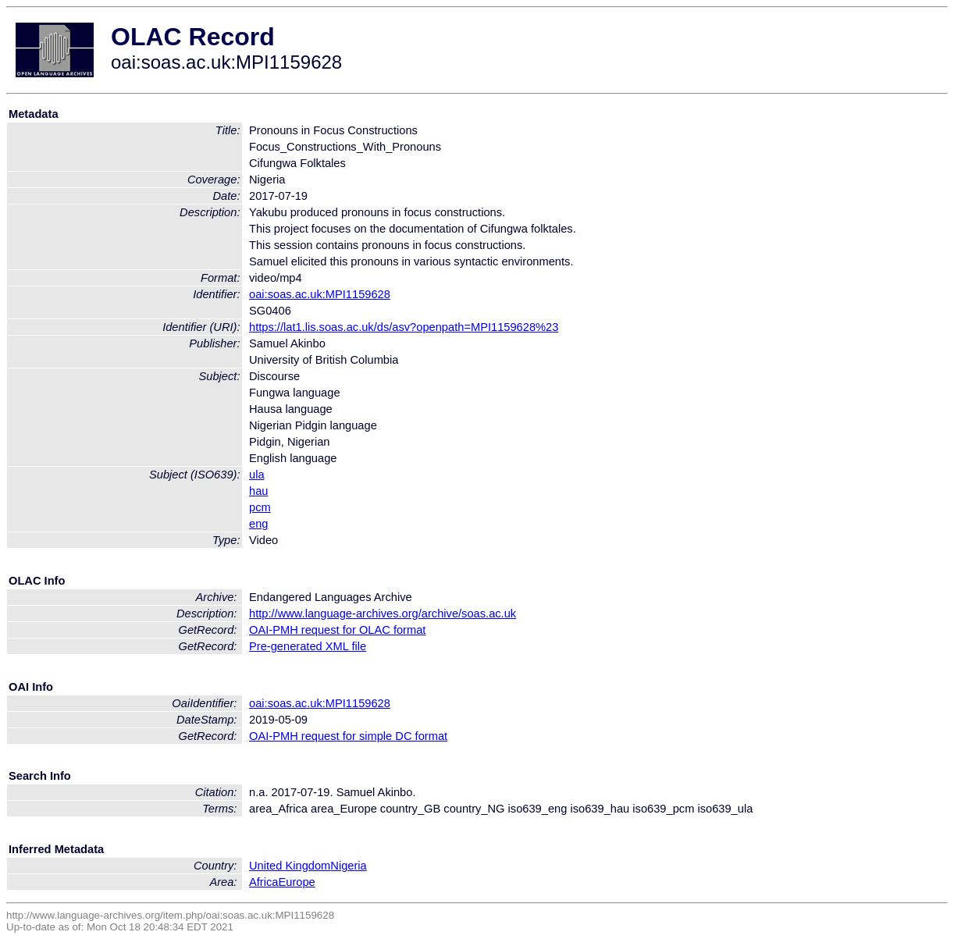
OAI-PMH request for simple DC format (348, 736)
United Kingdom (289, 865)
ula (257, 474)
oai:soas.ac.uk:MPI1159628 (319, 294)
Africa (263, 882)
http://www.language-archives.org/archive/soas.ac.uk (382, 613)
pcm (260, 507)
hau (258, 491)
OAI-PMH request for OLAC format (337, 630)
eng (258, 524)
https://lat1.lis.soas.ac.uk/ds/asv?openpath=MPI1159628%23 (403, 327)
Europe (296, 882)
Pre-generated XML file (307, 646)
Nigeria (348, 865)
